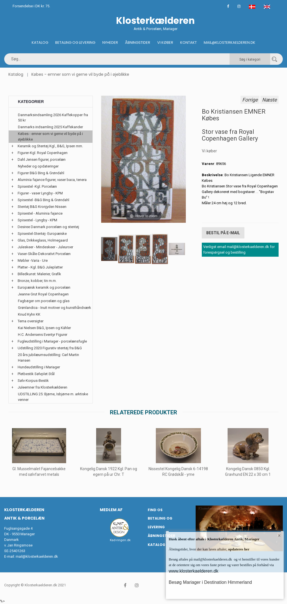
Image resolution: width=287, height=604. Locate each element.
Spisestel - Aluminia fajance (40, 213)
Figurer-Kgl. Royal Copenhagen (43, 153)
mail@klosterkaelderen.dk (37, 556)
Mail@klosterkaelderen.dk (229, 42)
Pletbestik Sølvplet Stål (36, 374)
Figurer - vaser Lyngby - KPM (40, 193)
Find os (155, 509)
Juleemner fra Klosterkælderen (42, 387)
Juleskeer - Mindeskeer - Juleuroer (45, 247)
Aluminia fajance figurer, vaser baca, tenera (52, 180)
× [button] (279, 535)
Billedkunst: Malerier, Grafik (39, 274)
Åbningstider (137, 42)
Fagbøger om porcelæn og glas (44, 301)
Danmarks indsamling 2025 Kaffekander (50, 127)
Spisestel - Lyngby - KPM (37, 220)
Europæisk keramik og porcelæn (44, 287)
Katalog (40, 42)
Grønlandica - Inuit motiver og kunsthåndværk (54, 308)
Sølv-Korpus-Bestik (33, 380)
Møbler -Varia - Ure (33, 260)
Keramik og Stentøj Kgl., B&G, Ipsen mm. (50, 146)
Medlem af (111, 510)
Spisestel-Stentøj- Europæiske (42, 233)
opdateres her (238, 549)
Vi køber (165, 42)
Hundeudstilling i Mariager (39, 367)
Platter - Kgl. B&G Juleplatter (40, 267)
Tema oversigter (30, 321)
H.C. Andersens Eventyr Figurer (42, 334)
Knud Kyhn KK (29, 314)
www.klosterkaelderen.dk (193, 571)
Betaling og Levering (75, 42)
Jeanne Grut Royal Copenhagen (43, 294)
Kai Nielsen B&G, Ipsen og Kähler (44, 328)
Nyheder (110, 42)
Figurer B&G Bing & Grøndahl (41, 173)
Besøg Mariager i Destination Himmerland (210, 582)
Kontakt (188, 42)
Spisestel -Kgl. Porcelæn (37, 186)
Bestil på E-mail (223, 233)
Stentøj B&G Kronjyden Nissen (42, 207)
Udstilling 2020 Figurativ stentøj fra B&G (50, 348)
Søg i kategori (249, 59)
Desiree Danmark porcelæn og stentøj (48, 227)
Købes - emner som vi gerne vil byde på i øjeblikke (80, 74)
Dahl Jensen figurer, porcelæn (42, 159)
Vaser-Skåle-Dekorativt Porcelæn (44, 254)
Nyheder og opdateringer (38, 166)
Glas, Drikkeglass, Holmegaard (43, 240)
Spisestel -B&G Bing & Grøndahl (43, 200)
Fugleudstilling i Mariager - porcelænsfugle (52, 341)
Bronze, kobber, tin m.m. (37, 281)
